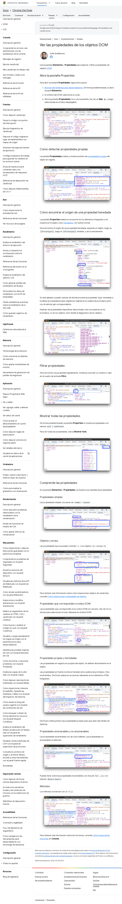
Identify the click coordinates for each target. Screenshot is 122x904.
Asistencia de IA (34, 15)
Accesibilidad (84, 15)
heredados (68, 223)
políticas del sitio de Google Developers (58, 856)
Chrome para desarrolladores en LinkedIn (105, 885)
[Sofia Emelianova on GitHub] (51, 58)
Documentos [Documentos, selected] (42, 3)
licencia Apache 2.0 (88, 853)
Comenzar (19, 15)
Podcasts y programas (72, 888)
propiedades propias (97, 156)
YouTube (96, 880)
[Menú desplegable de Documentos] (50, 2)
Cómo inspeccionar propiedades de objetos (67, 596)
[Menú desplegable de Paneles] (58, 15)
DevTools (6, 15)
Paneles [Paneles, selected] (51, 15)
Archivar (67, 884)
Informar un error (41, 877)
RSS (94, 890)
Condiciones (39, 900)
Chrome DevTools (22, 10)
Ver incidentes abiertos (43, 880)
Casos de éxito (61, 3)
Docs (6, 10)
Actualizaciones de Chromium (75, 877)
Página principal (45, 39)
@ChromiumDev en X (101, 877)
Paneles (80, 39)
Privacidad (51, 900)
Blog (73, 3)
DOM (49, 68)
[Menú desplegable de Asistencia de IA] (43, 15)
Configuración (68, 15)
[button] (15, 24)
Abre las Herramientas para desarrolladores (64, 88)
